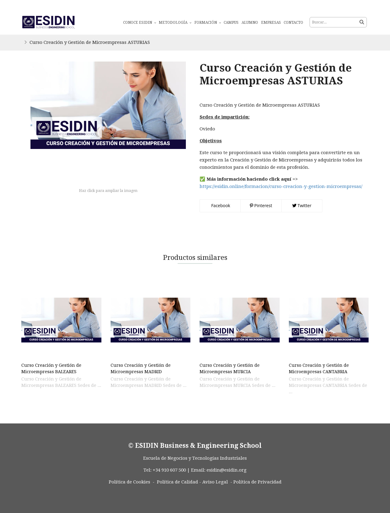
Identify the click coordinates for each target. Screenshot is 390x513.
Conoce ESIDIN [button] (139, 22)
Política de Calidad (177, 482)
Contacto (293, 22)
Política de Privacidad (257, 482)
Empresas (271, 22)
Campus (231, 22)
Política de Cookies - (131, 482)
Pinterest (261, 205)
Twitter (301, 205)
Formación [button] (207, 22)
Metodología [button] (175, 22)
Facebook (220, 205)
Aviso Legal (215, 482)
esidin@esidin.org (226, 470)
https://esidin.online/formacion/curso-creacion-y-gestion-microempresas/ (281, 186)
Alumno (250, 22)
